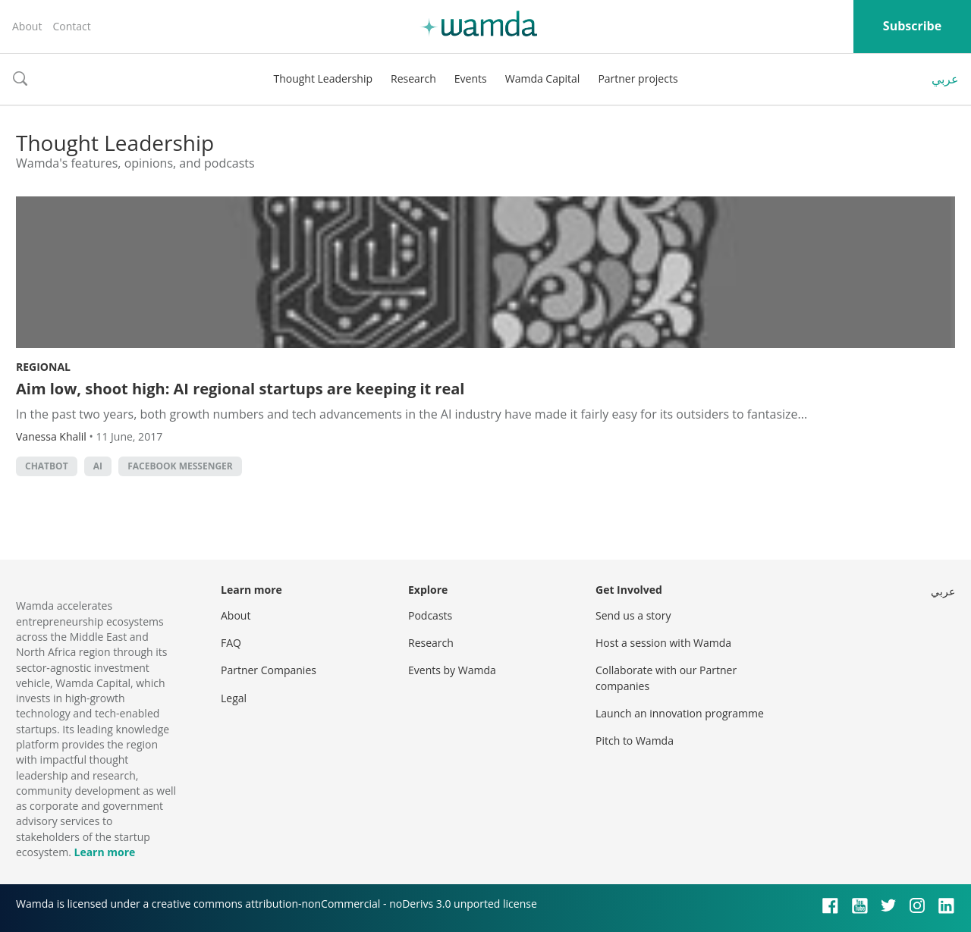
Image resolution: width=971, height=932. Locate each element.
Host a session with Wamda (663, 642)
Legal (234, 698)
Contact (71, 26)
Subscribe (912, 25)
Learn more (104, 852)
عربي (945, 79)
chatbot (46, 466)
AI (97, 466)
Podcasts (430, 615)
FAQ (231, 642)
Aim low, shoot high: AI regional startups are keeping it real (240, 388)
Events (470, 78)
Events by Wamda (452, 670)
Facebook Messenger (180, 466)
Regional (43, 366)
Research (413, 78)
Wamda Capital (542, 78)
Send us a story (633, 615)
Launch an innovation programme (679, 713)
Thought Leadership (322, 78)
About (27, 26)
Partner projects (637, 78)
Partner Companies (268, 670)
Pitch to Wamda (634, 740)
